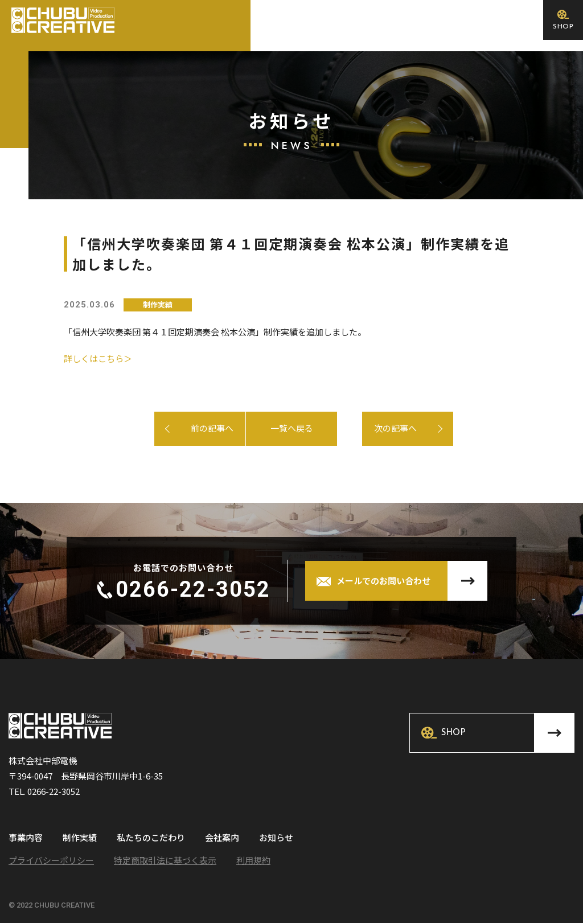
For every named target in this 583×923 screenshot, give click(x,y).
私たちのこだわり (151, 838)
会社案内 (222, 838)
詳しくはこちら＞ (98, 358)
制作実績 (80, 838)
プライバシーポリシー (51, 860)
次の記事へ (371, 428)
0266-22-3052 (193, 589)
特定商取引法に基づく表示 (165, 860)
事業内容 (26, 838)
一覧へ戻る (291, 428)
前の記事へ (212, 428)
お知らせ (276, 838)
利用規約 (253, 860)
